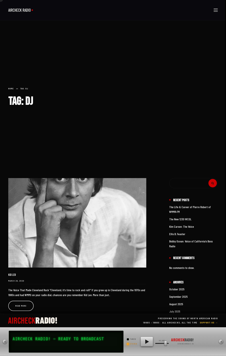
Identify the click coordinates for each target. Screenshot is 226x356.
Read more (21, 306)
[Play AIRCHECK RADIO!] (147, 341)
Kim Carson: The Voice (181, 226)
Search (212, 183)
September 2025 (178, 296)
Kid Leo (12, 275)
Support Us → (209, 322)
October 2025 (176, 289)
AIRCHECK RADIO (19, 10)
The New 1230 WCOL (180, 219)
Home (11, 88)
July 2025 (174, 311)
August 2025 (176, 304)
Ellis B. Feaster (177, 234)
